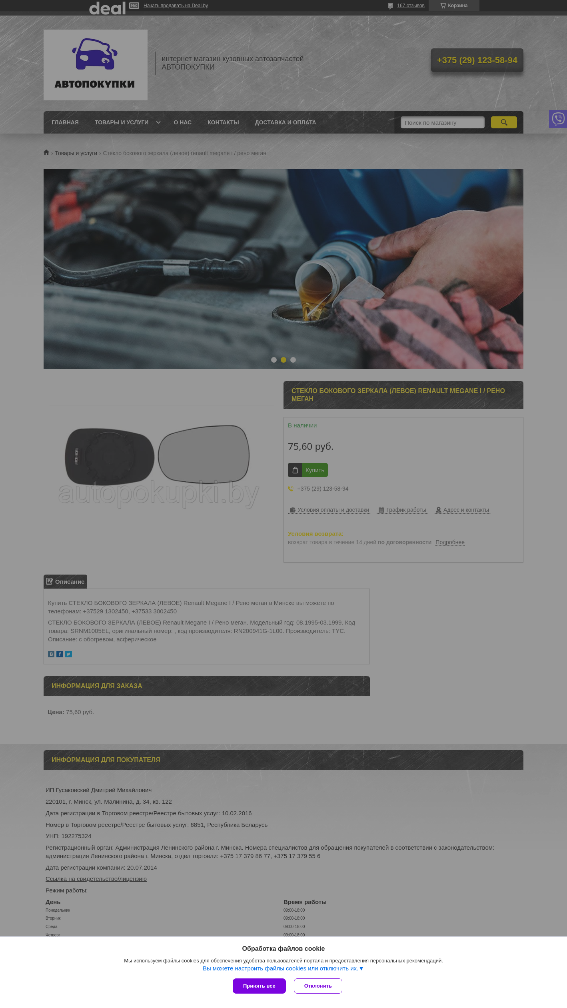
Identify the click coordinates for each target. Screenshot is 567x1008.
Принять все (259, 986)
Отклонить (318, 986)
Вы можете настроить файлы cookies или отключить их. (280, 968)
